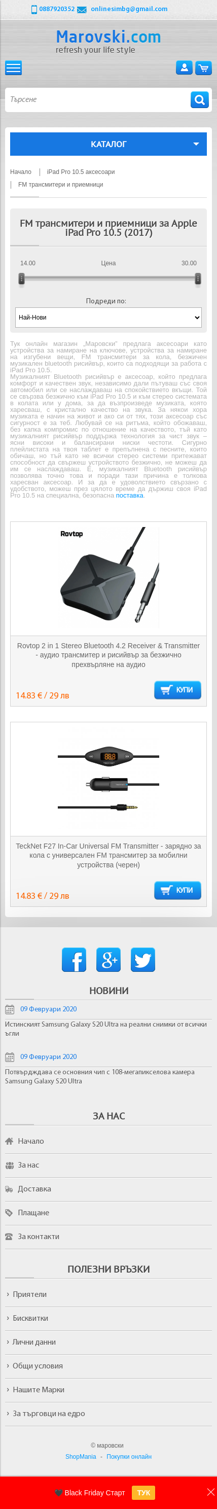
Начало (31, 1142)
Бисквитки (30, 1319)
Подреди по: (106, 301)
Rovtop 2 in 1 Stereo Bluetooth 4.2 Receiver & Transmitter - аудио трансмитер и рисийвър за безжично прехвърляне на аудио (108, 655)
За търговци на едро (49, 1414)
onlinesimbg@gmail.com (129, 9)
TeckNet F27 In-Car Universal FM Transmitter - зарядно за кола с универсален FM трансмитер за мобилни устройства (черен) (108, 855)
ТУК (143, 1493)
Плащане (33, 1213)
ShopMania (80, 1457)
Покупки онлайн (129, 1457)
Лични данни (34, 1343)
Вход (184, 67)
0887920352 (57, 9)
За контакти (38, 1237)
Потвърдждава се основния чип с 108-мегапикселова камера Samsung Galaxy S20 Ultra (100, 1077)
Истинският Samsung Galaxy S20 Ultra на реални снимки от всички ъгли (106, 1029)
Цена (108, 263)
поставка (129, 495)
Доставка (34, 1189)
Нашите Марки (38, 1390)
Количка (203, 67)
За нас (28, 1166)
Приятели (30, 1295)
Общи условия (38, 1366)
